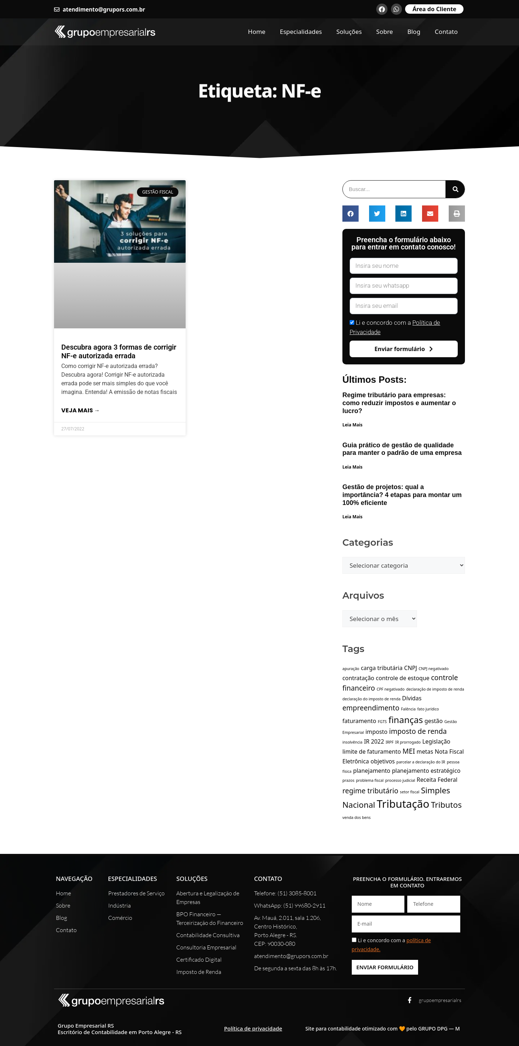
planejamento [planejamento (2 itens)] (371, 771)
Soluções (349, 31)
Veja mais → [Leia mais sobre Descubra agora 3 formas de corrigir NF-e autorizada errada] (80, 410)
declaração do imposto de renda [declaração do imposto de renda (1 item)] (371, 698)
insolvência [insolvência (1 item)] (352, 742)
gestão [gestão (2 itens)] (434, 721)
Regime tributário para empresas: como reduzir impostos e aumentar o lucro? (399, 402)
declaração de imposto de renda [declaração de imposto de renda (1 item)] (435, 689)
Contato (446, 31)
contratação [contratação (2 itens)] (358, 678)
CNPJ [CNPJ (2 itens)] (410, 668)
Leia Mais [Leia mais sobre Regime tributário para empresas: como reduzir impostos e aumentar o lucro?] (352, 425)
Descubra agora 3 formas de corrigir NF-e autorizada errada (118, 351)
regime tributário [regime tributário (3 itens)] (370, 790)
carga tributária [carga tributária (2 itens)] (382, 668)
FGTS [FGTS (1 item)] (382, 721)
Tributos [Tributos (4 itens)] (446, 804)
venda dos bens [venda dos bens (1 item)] (356, 817)
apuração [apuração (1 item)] (350, 668)
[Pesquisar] (455, 189)
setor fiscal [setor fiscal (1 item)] (410, 791)
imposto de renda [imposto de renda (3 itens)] (418, 731)
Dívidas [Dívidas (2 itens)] (412, 698)
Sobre (384, 31)
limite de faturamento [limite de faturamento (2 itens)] (371, 751)
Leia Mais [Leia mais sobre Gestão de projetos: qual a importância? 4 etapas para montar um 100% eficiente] (352, 517)
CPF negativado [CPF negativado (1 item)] (391, 689)
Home (256, 31)
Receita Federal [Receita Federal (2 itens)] (437, 780)
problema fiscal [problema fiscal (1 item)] (370, 780)
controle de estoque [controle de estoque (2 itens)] (403, 678)
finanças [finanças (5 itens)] (406, 720)
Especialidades (301, 31)
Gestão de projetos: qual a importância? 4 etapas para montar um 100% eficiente (402, 494)
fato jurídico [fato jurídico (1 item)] (428, 709)
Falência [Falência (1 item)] (408, 709)
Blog (413, 31)
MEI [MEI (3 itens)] (409, 751)
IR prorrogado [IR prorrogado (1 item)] (408, 742)
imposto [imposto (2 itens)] (376, 732)
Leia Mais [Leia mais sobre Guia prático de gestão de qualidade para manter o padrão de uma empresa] (352, 467)
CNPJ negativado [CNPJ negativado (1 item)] (434, 668)
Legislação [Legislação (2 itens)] (436, 741)
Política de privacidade (253, 1028)
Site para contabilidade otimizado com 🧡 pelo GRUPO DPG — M (382, 1028)
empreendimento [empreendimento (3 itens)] (370, 708)
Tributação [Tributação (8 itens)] (403, 804)
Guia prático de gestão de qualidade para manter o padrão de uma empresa (402, 449)
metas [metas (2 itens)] (425, 751)
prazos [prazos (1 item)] (348, 780)
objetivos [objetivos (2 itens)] (383, 761)
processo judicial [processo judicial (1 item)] (400, 780)
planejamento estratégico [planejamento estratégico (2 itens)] (426, 771)
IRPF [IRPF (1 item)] (390, 742)
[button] (350, 213)
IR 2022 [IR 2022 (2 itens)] (374, 741)
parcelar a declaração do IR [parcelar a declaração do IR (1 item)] (420, 761)
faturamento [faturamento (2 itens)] (359, 721)
